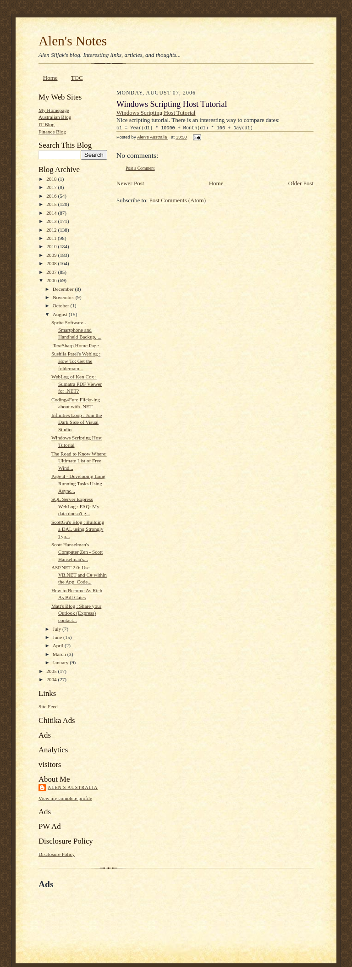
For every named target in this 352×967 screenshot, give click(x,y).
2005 (52, 671)
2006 (52, 280)
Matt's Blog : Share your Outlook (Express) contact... (76, 613)
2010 (52, 246)
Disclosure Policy (56, 854)
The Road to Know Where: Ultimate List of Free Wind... (79, 461)
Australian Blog (54, 117)
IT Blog (46, 124)
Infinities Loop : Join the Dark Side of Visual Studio (76, 422)
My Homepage (53, 110)
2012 (52, 230)
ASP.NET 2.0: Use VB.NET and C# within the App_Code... (79, 574)
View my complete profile (65, 798)
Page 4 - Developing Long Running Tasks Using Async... (78, 483)
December (64, 289)
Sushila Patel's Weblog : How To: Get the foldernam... (75, 361)
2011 (52, 238)
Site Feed (48, 706)
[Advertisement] (145, 910)
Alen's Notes (72, 40)
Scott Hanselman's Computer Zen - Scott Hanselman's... (77, 551)
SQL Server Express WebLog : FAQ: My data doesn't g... (75, 506)
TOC (77, 77)
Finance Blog (52, 131)
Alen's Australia (73, 787)
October (62, 305)
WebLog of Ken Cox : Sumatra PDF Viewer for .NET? (76, 384)
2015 (52, 204)
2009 (52, 255)
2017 (52, 187)
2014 (52, 213)
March (60, 654)
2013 (52, 221)
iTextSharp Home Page (75, 345)
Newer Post (130, 183)
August (61, 314)
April (59, 645)
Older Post (301, 183)
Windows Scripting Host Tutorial (155, 112)
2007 (52, 272)
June (58, 637)
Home (50, 77)
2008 (52, 263)
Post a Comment (140, 168)
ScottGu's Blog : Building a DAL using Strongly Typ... (77, 529)
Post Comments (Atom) (177, 200)
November (64, 297)
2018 (52, 179)
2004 (52, 679)
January (61, 662)
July (57, 629)
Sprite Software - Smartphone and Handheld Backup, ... (76, 329)
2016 (52, 196)
